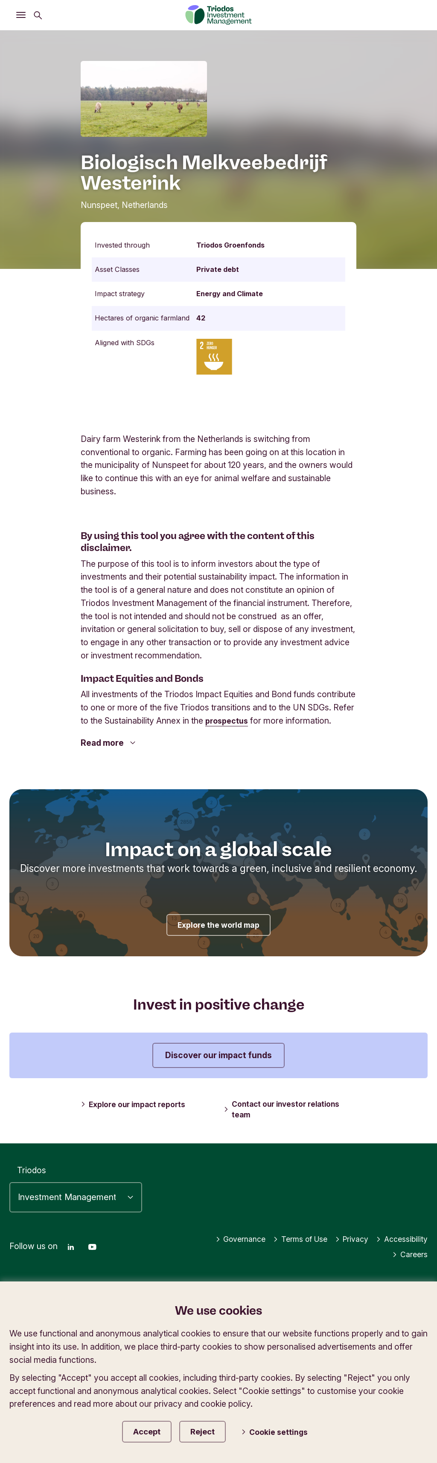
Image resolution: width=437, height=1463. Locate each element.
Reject (211, 1430)
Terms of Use (290, 1236)
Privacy (346, 1236)
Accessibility (400, 1236)
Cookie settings (282, 1431)
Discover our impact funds (218, 1055)
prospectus (228, 721)
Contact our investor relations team (284, 1109)
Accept (148, 1430)
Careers (408, 1252)
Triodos (31, 1168)
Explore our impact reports (135, 1104)
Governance (225, 1236)
